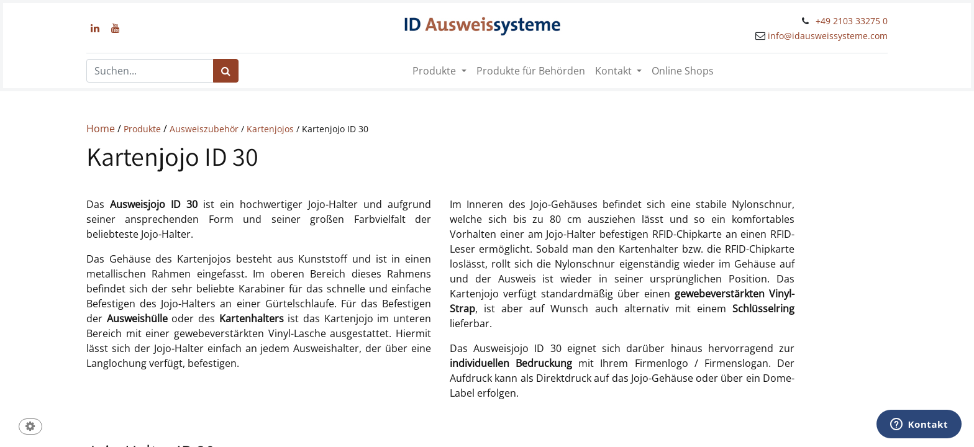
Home (101, 128)
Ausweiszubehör (205, 129)
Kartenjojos (271, 129)
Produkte (143, 129)
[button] (30, 427)
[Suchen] (226, 71)
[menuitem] (530, 70)
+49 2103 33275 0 (852, 21)
